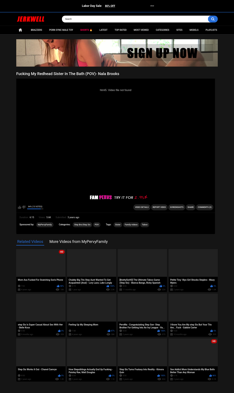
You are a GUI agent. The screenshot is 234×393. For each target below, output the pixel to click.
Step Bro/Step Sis (82, 225)
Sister (118, 225)
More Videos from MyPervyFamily (78, 241)
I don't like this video (24, 207)
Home (20, 30)
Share (191, 207)
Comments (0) (205, 207)
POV (97, 225)
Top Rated (121, 30)
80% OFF (110, 5)
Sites (179, 30)
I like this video (19, 207)
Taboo (145, 225)
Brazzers (36, 30)
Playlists (211, 30)
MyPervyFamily (45, 225)
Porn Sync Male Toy (61, 30)
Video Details (142, 207)
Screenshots (176, 207)
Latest (103, 30)
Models (193, 30)
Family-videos (131, 225)
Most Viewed (141, 30)
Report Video (159, 207)
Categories (162, 30)
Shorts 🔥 (86, 30)
